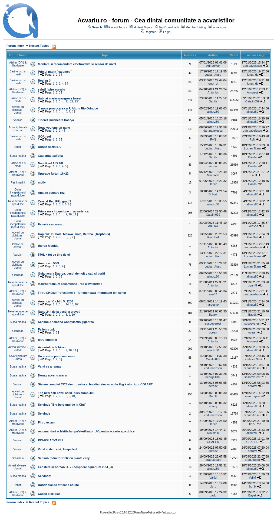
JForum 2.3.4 (118, 512)
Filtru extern (46, 422)
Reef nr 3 (44, 80)
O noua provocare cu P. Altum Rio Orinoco (68, 108)
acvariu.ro (219, 27)
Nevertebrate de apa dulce (18, 203)
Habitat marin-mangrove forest (59, 98)
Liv (252, 175)
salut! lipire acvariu (51, 89)
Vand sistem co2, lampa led (57, 449)
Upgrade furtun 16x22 (53, 173)
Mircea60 (213, 175)
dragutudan (213, 459)
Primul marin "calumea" (55, 71)
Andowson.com (169, 512)
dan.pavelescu (252, 65)
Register (150, 32)
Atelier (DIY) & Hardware (18, 64)
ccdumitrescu (213, 368)
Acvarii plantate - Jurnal (18, 129)
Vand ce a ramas (49, 366)
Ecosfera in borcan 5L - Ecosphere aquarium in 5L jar (75, 467)
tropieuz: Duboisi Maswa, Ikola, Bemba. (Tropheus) (74, 234)
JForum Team (139, 512)
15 (71, 304)
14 (67, 304)
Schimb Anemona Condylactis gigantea (66, 321)
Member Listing (196, 27)
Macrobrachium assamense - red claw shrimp (70, 283)
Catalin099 (252, 101)
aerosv (213, 166)
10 (70, 214)
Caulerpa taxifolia (50, 155)
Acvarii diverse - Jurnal (18, 349)
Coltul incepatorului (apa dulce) (18, 192)
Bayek (213, 314)
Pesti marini (18, 182)
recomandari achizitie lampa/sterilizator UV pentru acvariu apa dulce (86, 431)
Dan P (213, 396)
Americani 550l (48, 263)
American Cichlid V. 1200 (55, 301)
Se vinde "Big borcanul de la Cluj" (62, 404)
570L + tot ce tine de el (54, 254)
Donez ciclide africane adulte (58, 484)
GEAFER (213, 441)
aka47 (213, 294)
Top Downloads (169, 27)
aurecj (213, 406)
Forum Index (15, 45)
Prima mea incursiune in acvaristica (63, 211)
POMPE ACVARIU (50, 440)
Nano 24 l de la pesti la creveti (59, 311)
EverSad (252, 226)
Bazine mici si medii (18, 73)
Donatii (18, 146)
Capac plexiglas (49, 493)
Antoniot (212, 92)
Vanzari (18, 120)
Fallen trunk (46, 329)
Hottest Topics (143, 27)
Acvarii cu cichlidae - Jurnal (18, 109)
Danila (213, 101)
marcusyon (213, 304)
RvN (213, 139)
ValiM (213, 477)
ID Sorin (213, 194)
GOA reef (44, 136)
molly (42, 182)
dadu (213, 495)
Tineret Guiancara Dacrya (56, 120)
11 (74, 214)
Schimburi (18, 458)
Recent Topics (117, 27)
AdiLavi (213, 226)
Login (166, 32)
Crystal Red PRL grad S (54, 201)
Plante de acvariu (18, 246)
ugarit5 (252, 285)
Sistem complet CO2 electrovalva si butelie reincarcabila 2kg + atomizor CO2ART (95, 384)
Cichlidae (18, 274)
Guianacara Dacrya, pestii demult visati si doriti (71, 273)
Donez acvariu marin (52, 375)
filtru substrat (47, 339)
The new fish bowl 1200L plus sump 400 (66, 393)
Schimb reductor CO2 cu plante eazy (64, 458)
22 (71, 101)
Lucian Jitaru (213, 74)
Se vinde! (44, 476)
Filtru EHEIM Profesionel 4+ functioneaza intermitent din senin (82, 292)
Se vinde (44, 413)
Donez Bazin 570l (50, 146)
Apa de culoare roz (51, 192)
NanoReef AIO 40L (51, 163)
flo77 (252, 424)
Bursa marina (18, 155)
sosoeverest (213, 323)
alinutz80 (213, 111)
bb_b (213, 486)
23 (76, 101)
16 (76, 304)
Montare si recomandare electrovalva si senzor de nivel (77, 64)
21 (67, 101)
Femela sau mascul (51, 224)
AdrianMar (213, 65)
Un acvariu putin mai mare (56, 356)
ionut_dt (252, 74)
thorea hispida (48, 245)
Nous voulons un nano (54, 127)
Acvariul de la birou (51, 347)
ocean (213, 332)
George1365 (213, 377)
